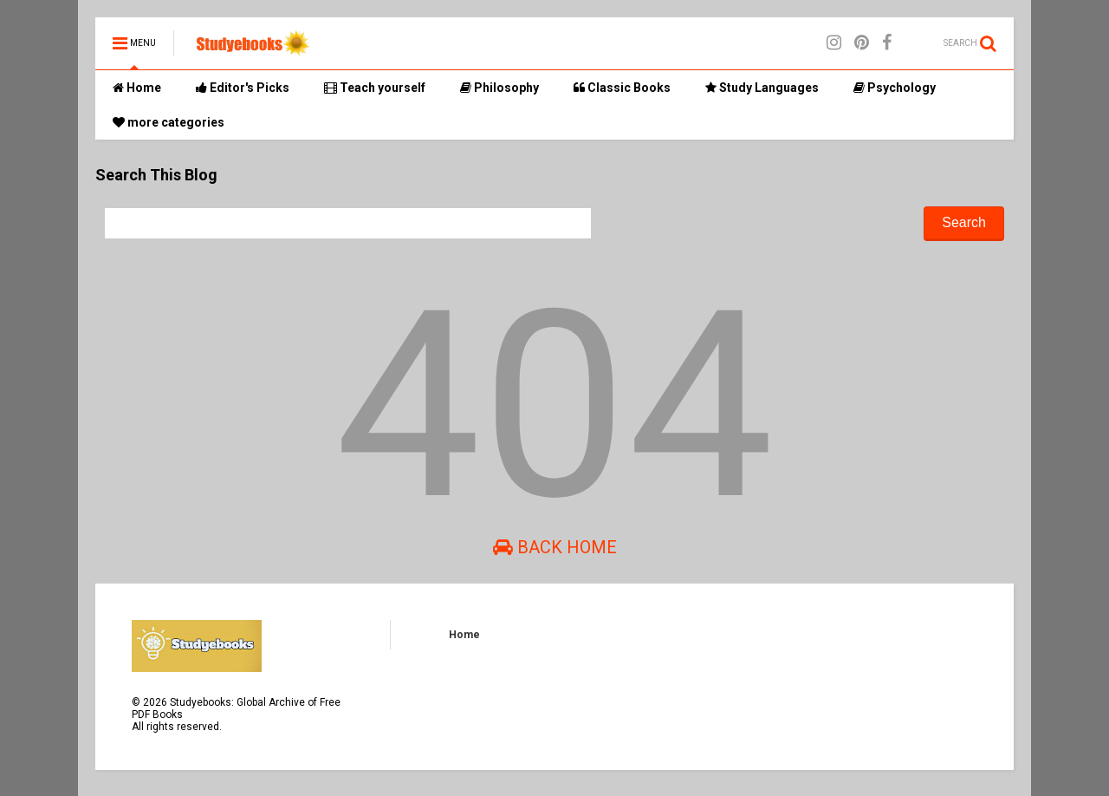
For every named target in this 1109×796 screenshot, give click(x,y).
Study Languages (762, 88)
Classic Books (622, 88)
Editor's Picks (242, 88)
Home (137, 88)
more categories (168, 122)
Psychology (894, 88)
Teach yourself (374, 88)
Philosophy (499, 88)
